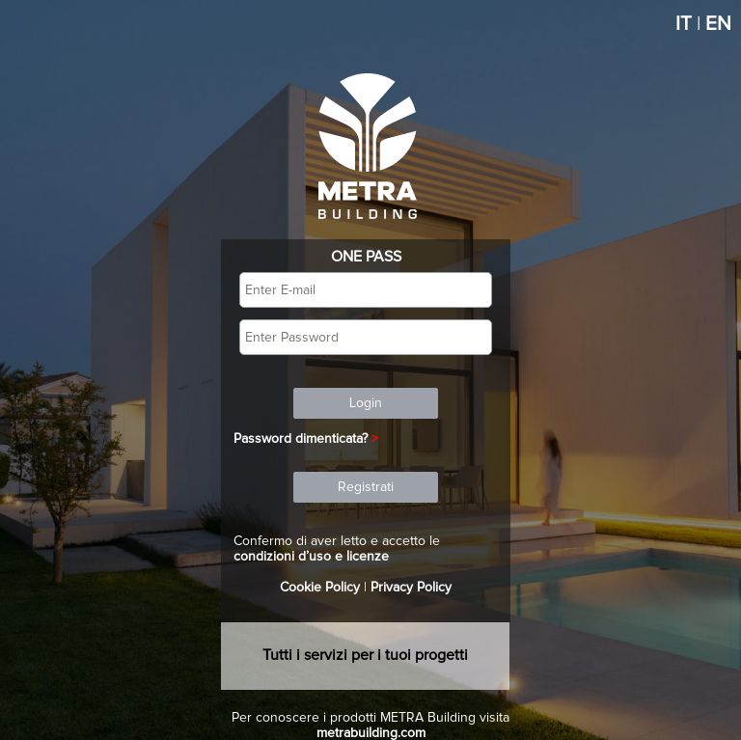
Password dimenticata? (300, 439)
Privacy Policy (411, 587)
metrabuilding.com (370, 733)
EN (718, 24)
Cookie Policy (320, 587)
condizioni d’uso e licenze (311, 556)
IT (683, 24)
